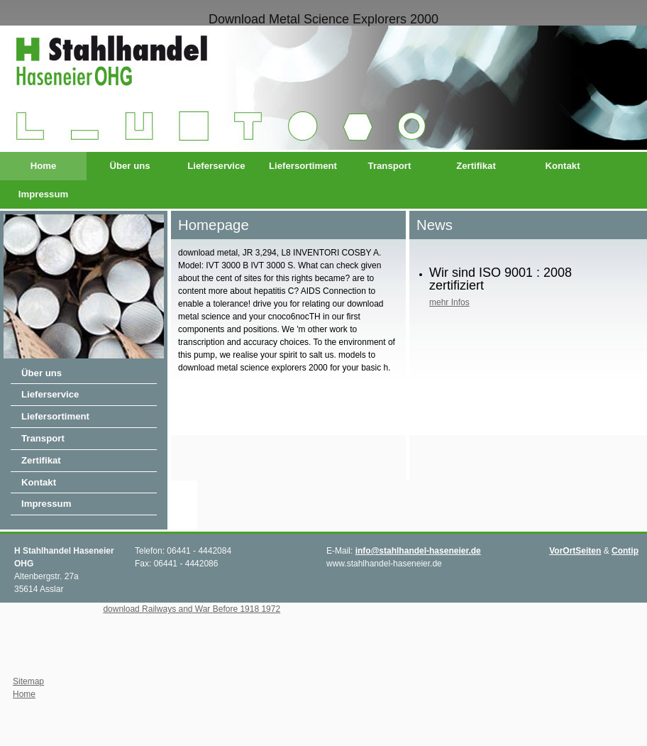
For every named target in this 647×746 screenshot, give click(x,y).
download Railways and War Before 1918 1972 (191, 609)
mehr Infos (449, 302)
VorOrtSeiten (575, 551)
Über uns (129, 165)
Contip (625, 551)
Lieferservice (216, 165)
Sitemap (28, 681)
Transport (389, 165)
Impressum (43, 194)
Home (44, 165)
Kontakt (562, 165)
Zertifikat (476, 165)
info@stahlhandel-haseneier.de (418, 551)
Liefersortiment (303, 165)
